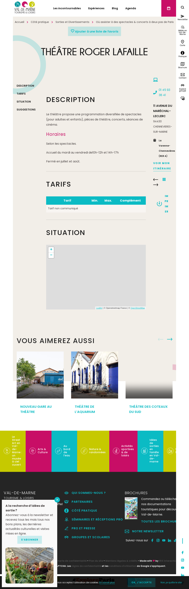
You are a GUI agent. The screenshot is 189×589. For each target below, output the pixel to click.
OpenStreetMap (137, 308)
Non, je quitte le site (171, 582)
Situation (24, 101)
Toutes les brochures (160, 521)
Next (169, 339)
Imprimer (166, 203)
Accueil (19, 22)
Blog (115, 8)
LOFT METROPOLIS (155, 179)
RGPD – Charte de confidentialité (67, 560)
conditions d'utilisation (122, 566)
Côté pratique (40, 22)
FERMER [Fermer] (57, 500)
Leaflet (99, 308)
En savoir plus (107, 582)
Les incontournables (67, 8)
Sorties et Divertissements (72, 22)
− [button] (51, 255)
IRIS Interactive (168, 560)
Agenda (130, 8)
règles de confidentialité (86, 566)
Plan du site (96, 560)
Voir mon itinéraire (162, 165)
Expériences (96, 8)
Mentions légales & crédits (121, 560)
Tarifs (21, 94)
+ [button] (51, 250)
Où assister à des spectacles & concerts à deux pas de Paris (135, 22)
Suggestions (26, 109)
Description (25, 86)
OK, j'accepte (141, 582)
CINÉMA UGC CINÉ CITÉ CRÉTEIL (155, 185)
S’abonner (29, 540)
